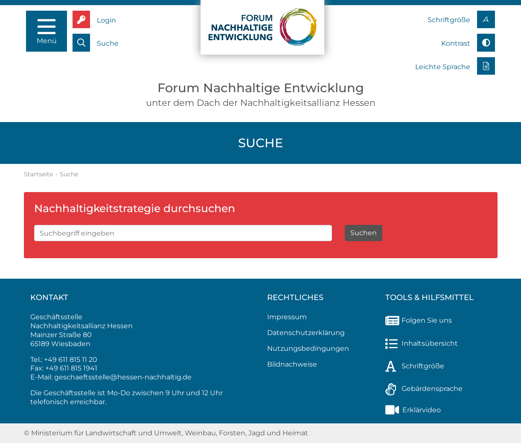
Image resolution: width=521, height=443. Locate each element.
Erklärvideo (413, 410)
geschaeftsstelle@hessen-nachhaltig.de (123, 377)
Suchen (363, 233)
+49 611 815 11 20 (70, 360)
